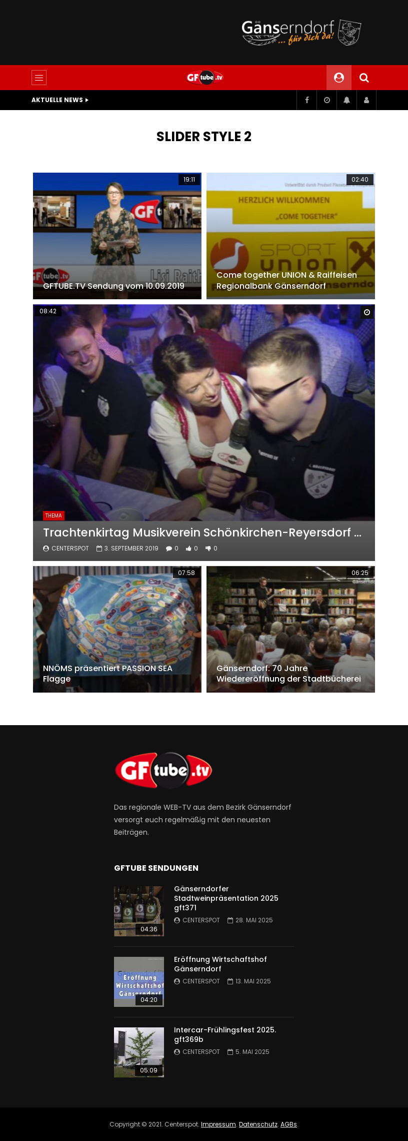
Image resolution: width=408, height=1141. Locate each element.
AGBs (288, 1124)
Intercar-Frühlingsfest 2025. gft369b (225, 1034)
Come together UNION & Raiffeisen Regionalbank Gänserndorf (286, 280)
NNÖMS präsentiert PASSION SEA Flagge (107, 674)
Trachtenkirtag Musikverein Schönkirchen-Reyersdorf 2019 (204, 532)
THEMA (54, 515)
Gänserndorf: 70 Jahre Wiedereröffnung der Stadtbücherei (288, 674)
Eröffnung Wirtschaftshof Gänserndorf (220, 964)
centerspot (70, 548)
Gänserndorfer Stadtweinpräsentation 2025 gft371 (226, 898)
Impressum (218, 1124)
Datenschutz (258, 1124)
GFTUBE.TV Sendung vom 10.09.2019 (113, 286)
